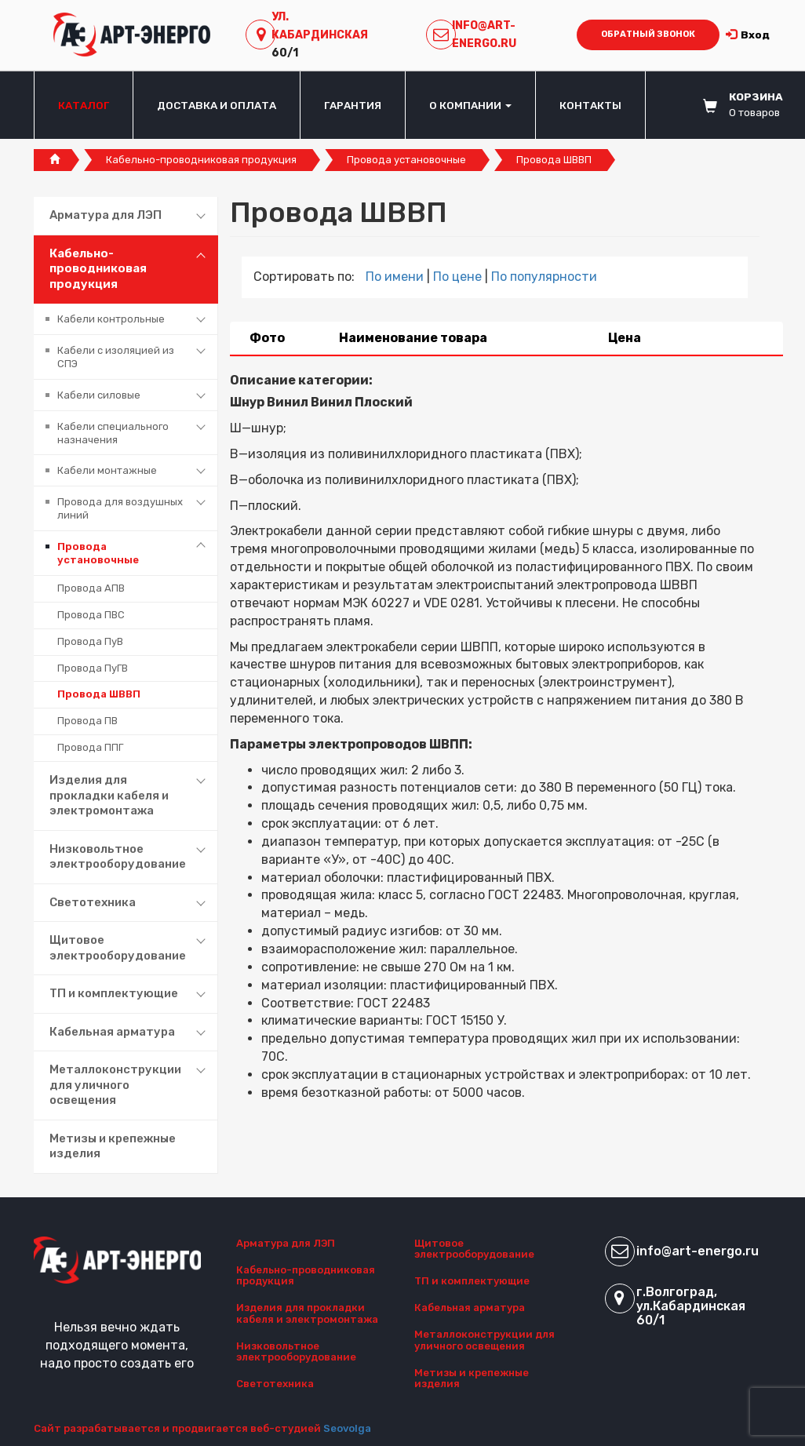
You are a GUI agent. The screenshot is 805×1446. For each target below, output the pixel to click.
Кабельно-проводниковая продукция (201, 160)
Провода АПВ (91, 588)
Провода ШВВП (98, 694)
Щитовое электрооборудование (117, 948)
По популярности (544, 276)
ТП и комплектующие (113, 993)
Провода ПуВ (90, 641)
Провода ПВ (87, 721)
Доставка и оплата (216, 105)
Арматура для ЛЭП (105, 215)
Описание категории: (301, 380)
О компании (470, 105)
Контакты (590, 105)
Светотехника (92, 902)
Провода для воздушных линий (120, 508)
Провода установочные (406, 160)
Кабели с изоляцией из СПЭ (115, 357)
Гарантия (352, 105)
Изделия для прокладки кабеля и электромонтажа (109, 795)
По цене (459, 276)
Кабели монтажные (107, 470)
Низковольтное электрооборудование (117, 857)
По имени (396, 276)
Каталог (83, 105)
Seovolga (347, 1428)
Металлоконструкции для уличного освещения (115, 1084)
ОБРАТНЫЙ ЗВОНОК (648, 34)
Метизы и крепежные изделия (112, 1146)
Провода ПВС (91, 615)
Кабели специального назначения (113, 433)
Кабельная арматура (112, 1032)
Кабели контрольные (111, 319)
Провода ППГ (90, 747)
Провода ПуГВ (92, 668)
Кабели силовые (98, 395)
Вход (748, 34)
